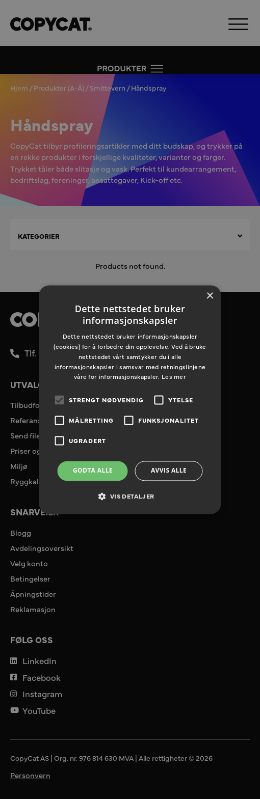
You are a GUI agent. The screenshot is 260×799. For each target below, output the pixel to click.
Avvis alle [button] (169, 470)
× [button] (210, 296)
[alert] (130, 399)
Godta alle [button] (93, 470)
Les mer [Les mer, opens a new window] (174, 377)
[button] (130, 496)
